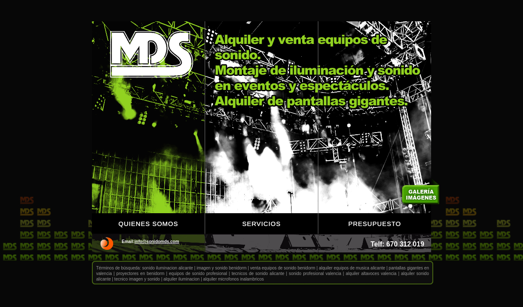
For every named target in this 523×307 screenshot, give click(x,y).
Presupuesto (374, 223)
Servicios (261, 223)
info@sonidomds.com (156, 241)
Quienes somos (148, 223)
